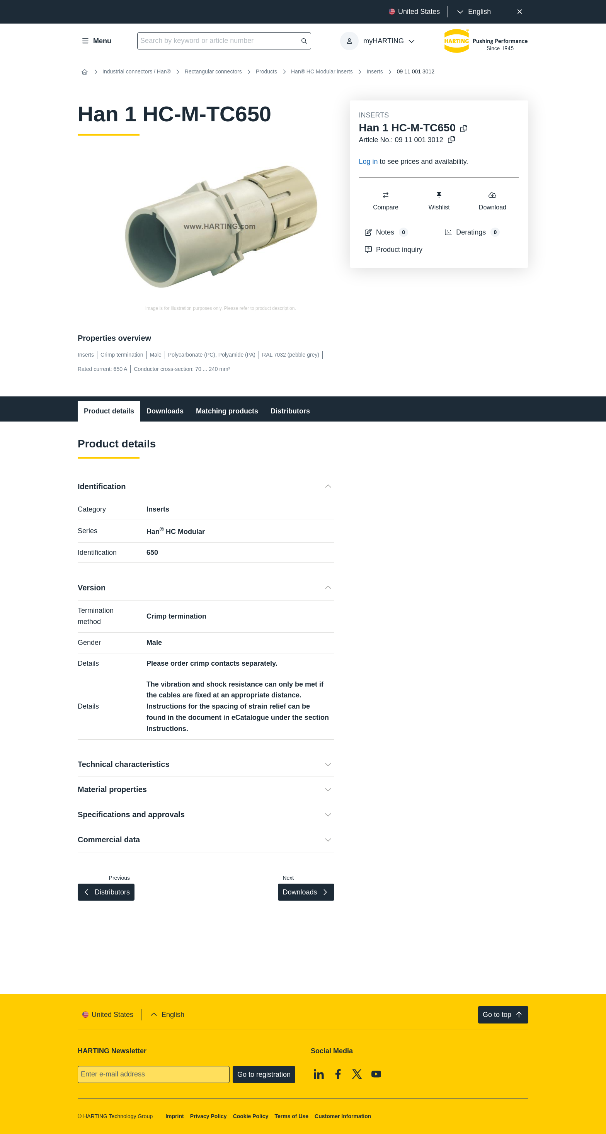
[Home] (85, 72)
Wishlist (438, 201)
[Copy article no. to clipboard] (451, 140)
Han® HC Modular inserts (322, 71)
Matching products (227, 411)
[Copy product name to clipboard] (463, 129)
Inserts (375, 71)
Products (266, 71)
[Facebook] (338, 1074)
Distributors (290, 411)
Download (492, 201)
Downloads (165, 411)
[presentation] (473, 11)
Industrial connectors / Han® (136, 71)
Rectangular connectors (213, 71)
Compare (385, 201)
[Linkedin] (319, 1074)
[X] (357, 1074)
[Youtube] (376, 1074)
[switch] (385, 195)
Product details (109, 411)
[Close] (519, 11)
